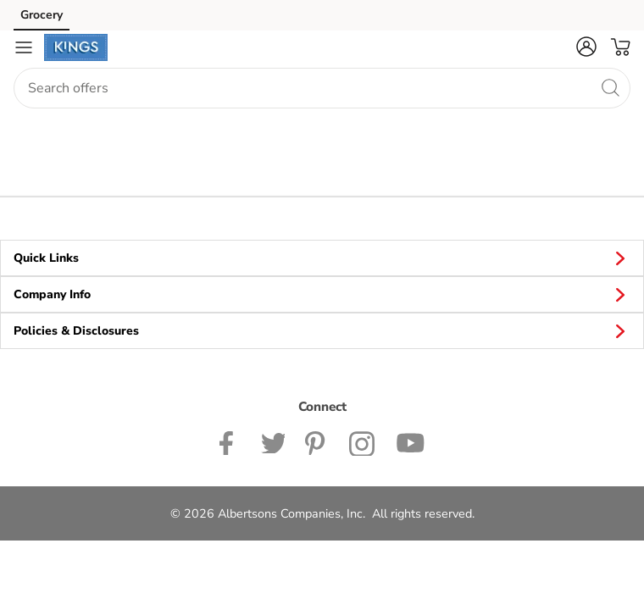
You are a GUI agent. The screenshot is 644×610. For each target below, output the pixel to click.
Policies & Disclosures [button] (322, 330)
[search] (610, 87)
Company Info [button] (322, 294)
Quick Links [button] (322, 257)
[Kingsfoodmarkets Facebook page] (230, 441)
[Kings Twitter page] (273, 441)
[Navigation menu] (24, 47)
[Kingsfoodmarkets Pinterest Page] (317, 441)
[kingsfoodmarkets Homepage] (76, 47)
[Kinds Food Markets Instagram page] (362, 441)
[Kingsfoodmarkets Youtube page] (410, 441)
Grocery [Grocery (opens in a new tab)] (41, 15)
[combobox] (322, 88)
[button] (586, 46)
